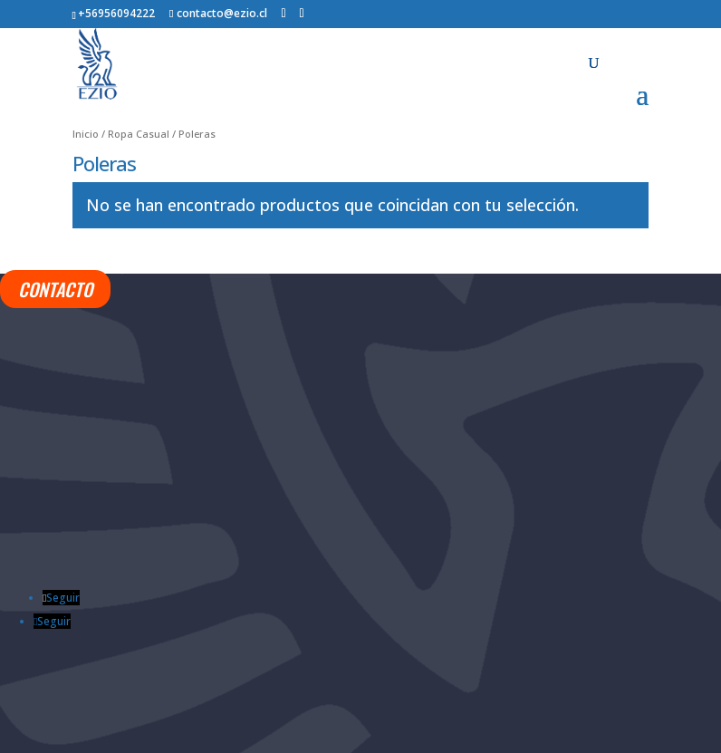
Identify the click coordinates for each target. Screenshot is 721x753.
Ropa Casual (138, 133)
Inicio (85, 133)
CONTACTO (55, 289)
